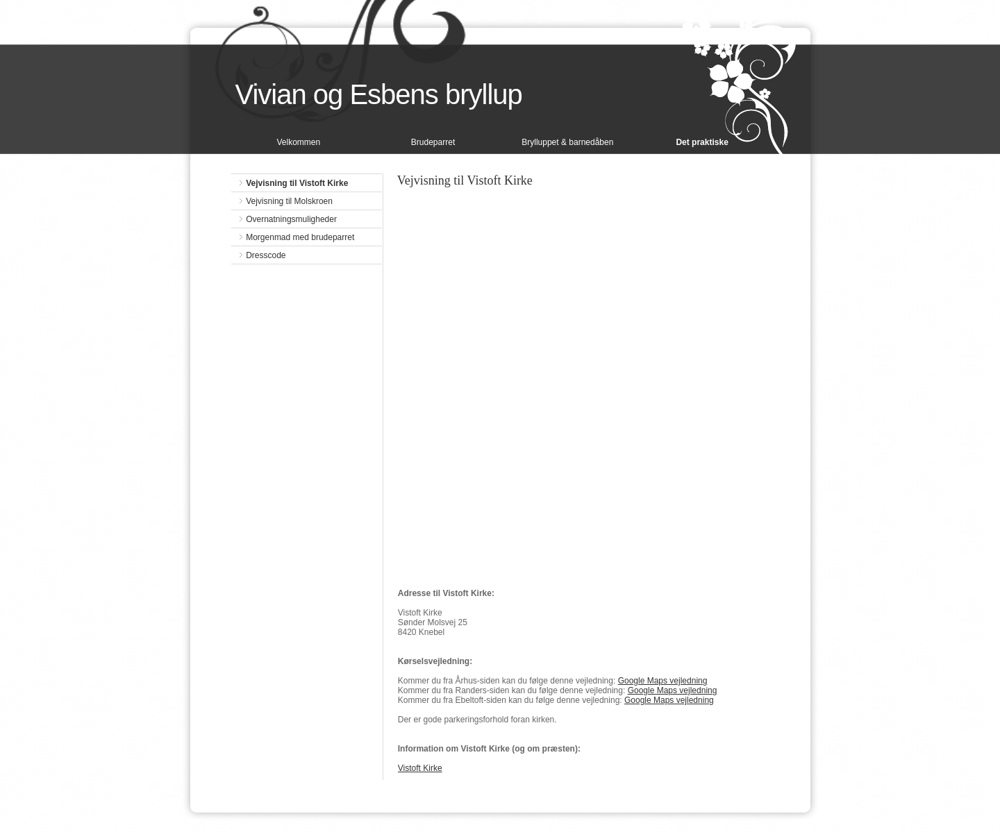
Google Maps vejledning (663, 681)
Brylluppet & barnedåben (567, 142)
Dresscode (265, 255)
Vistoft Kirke (420, 768)
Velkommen (298, 142)
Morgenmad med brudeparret (300, 237)
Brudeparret (433, 142)
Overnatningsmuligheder (291, 219)
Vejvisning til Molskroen (289, 201)
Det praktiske (702, 142)
